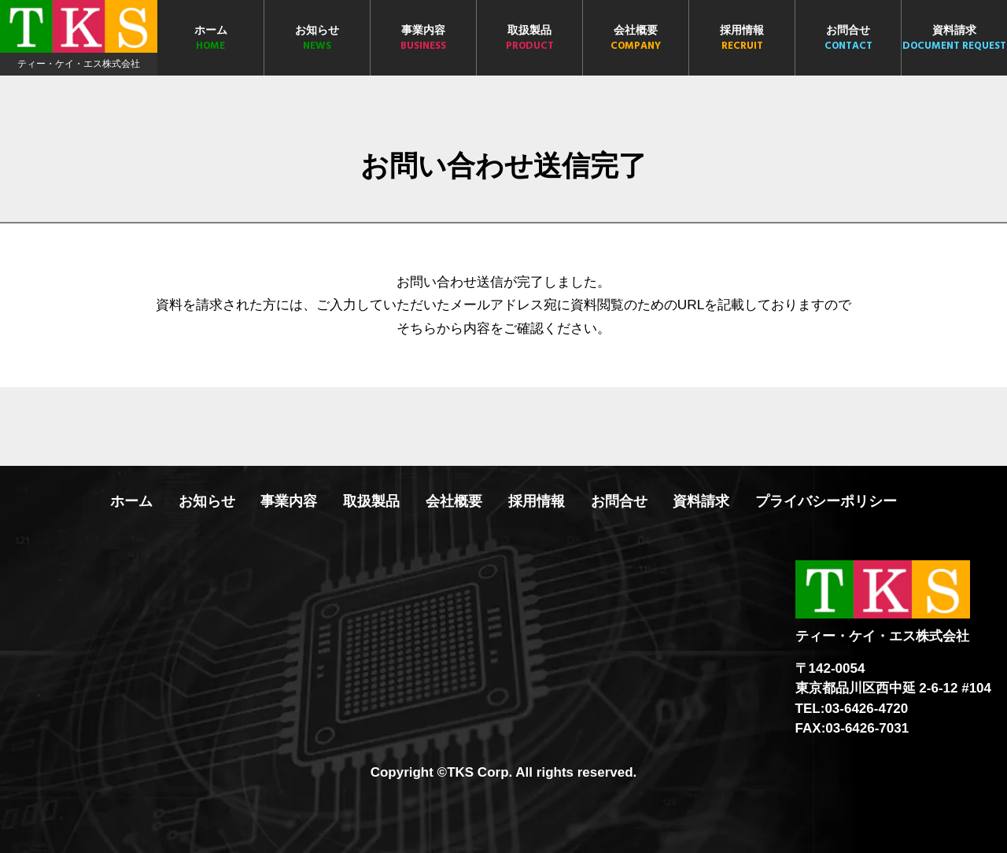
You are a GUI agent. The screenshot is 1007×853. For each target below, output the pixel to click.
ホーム (210, 39)
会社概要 (635, 39)
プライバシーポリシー (826, 501)
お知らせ (317, 39)
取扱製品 (529, 39)
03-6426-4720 (866, 708)
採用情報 (742, 39)
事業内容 (423, 39)
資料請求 (954, 39)
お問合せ (848, 39)
